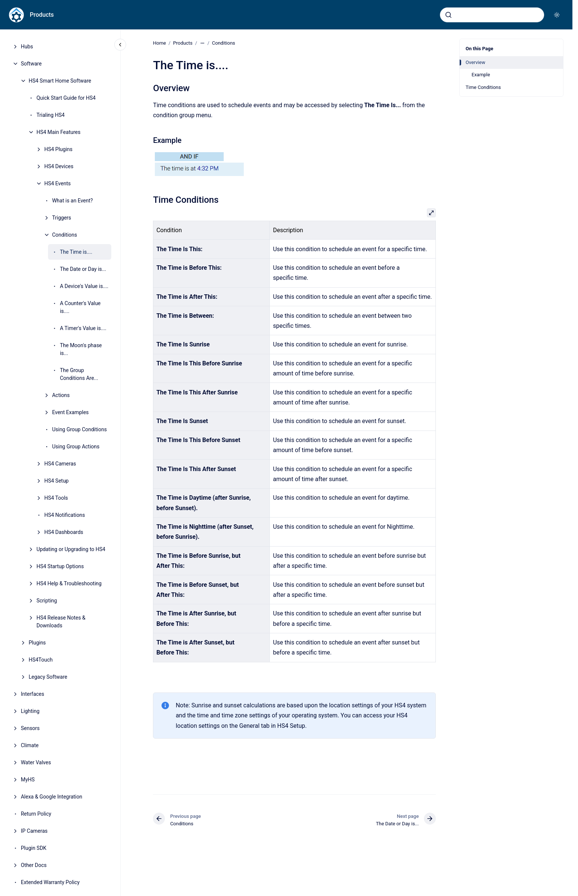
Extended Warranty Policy (50, 882)
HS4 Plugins (58, 149)
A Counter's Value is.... (80, 307)
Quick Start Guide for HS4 (66, 98)
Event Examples (70, 412)
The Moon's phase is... (81, 349)
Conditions (64, 235)
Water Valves (36, 762)
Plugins (37, 643)
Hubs (27, 46)
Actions (61, 395)
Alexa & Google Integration (51, 797)
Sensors (30, 728)
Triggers (61, 218)
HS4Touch (41, 660)
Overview (475, 62)
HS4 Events (57, 183)
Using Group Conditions (79, 429)
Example (481, 74)
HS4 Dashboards (63, 532)
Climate (30, 745)
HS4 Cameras (60, 464)
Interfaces (32, 694)
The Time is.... (76, 252)
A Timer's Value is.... (83, 328)
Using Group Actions (75, 446)
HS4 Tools (56, 498)
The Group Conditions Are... (79, 374)
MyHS (28, 780)
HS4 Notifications (64, 515)
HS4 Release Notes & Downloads (61, 621)
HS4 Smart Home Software (60, 81)
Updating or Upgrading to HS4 (70, 549)
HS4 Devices (58, 166)
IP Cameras (34, 831)
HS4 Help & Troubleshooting (69, 583)
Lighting (30, 711)
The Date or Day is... (83, 269)
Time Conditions (483, 87)
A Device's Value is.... (84, 286)
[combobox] (492, 15)
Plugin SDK (34, 848)
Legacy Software (48, 677)
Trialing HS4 (50, 115)
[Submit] (448, 15)
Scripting (46, 601)
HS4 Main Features (58, 132)
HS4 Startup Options (60, 566)
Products (42, 14)
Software (31, 64)
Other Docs (34, 865)
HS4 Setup (56, 481)
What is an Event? (72, 201)
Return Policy (36, 814)
